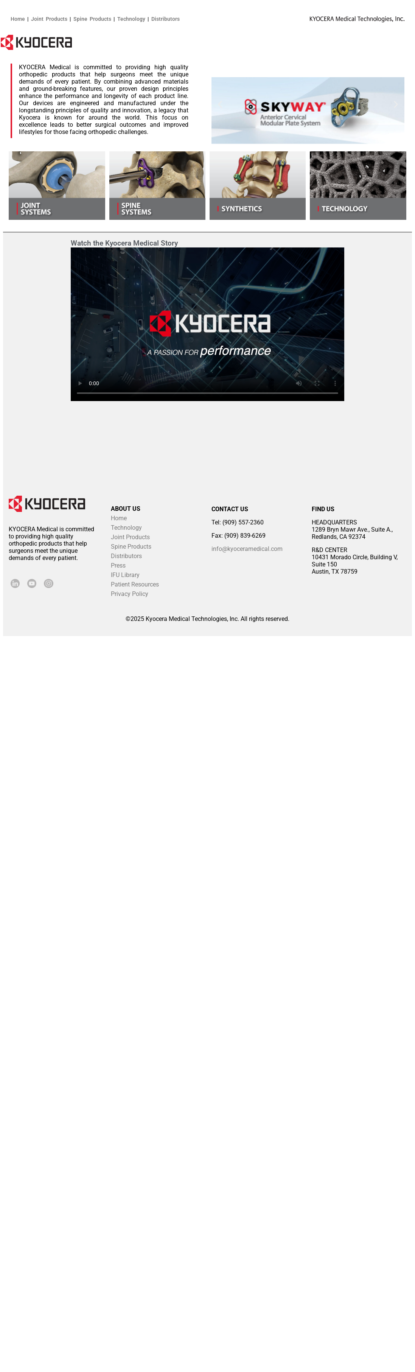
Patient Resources (135, 584)
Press (118, 565)
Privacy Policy (129, 593)
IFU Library (125, 575)
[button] (220, 104)
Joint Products (49, 19)
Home (18, 19)
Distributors (165, 19)
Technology (131, 19)
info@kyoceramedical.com (247, 548)
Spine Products (92, 19)
